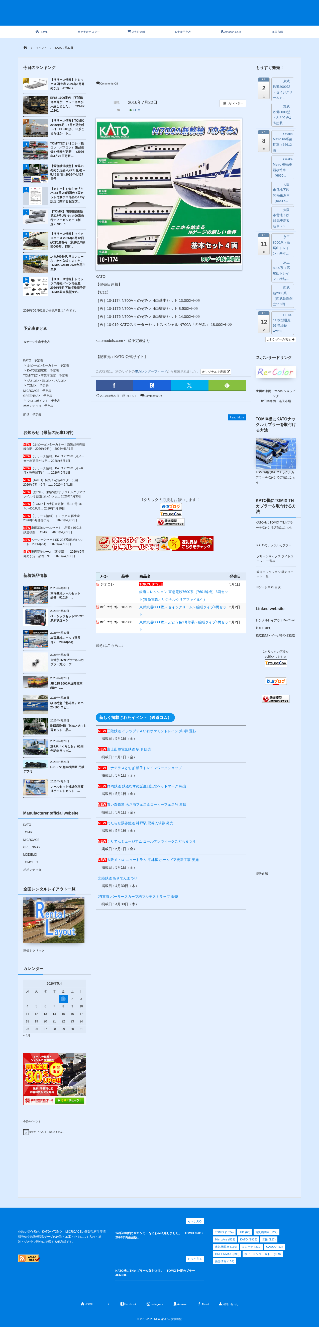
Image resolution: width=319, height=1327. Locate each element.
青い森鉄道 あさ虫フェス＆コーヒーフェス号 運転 (146, 804)
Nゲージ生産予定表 (37, 342)
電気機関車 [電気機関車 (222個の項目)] (266, 1232)
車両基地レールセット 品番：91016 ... (66, 596)
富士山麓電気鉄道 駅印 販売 (129, 749)
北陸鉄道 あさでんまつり (118, 878)
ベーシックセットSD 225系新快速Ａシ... (67, 618)
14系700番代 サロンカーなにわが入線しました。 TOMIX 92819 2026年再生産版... (159, 1235)
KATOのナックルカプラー (274, 545)
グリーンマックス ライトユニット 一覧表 (275, 558)
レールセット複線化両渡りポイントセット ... (66, 789)
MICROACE (31, 840)
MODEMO (30, 854)
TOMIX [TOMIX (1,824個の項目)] (224, 1232)
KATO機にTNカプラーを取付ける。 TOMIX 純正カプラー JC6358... (156, 1273)
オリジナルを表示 (216, 372)
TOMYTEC (30, 862)
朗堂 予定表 (32, 414)
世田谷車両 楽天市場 (276, 401)
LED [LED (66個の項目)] (245, 1232)
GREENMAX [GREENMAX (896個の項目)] (227, 1254)
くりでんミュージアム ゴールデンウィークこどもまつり (151, 841)
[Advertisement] (168, 15)
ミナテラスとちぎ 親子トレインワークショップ (144, 768)
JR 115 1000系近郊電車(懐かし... (66, 686)
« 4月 (27, 1035)
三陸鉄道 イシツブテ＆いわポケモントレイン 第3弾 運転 (151, 731)
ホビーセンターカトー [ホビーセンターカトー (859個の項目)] (262, 1254)
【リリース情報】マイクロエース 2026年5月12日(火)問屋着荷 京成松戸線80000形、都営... (67, 240)
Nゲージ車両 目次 (269, 587)
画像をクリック (53, 924)
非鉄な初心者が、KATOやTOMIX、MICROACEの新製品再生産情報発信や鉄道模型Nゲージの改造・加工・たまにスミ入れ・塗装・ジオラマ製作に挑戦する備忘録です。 (62, 1236)
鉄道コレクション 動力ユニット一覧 (275, 574)
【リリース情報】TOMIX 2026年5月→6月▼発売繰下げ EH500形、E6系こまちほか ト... (67, 127)
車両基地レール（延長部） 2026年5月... (65, 640)
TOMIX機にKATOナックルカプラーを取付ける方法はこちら (275, 477)
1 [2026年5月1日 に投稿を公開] (63, 999)
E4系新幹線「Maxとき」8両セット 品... (68, 728)
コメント (131, 395)
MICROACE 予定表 (37, 391)
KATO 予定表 (33, 360)
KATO (135, 110)
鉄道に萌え (263, 628)
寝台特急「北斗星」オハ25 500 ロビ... (66, 705)
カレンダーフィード (151, 371)
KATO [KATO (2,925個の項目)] (248, 1239)
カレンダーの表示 (280, 339)
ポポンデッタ (32, 869)
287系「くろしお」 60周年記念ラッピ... (67, 749)
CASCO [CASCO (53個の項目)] (274, 1246)
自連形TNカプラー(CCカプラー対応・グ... (67, 662)
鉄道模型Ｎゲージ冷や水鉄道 (275, 635)
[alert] (54, 1132)
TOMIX (28, 832)
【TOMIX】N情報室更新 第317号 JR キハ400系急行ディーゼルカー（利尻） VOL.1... (68, 218)
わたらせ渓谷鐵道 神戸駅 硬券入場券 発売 (140, 823)
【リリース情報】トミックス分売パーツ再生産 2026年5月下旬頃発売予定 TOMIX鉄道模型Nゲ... (68, 285)
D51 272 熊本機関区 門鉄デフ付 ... (53, 769)
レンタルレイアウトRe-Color (275, 620)
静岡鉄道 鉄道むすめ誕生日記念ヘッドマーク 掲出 (146, 786)
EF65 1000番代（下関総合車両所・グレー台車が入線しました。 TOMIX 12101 (67, 104)
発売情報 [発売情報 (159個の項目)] (224, 1261)
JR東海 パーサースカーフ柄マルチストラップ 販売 (138, 897)
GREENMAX (32, 847)
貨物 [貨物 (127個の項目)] (269, 1239)
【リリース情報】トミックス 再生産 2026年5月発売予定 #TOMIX (67, 84)
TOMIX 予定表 (38, 385)
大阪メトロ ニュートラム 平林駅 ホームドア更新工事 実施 (153, 860)
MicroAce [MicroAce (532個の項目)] (225, 1239)
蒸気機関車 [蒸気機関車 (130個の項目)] (226, 1246)
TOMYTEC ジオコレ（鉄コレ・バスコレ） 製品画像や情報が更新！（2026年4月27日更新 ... (67, 150)
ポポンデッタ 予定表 (38, 406)
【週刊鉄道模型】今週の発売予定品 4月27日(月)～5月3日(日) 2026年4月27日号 (67, 172)
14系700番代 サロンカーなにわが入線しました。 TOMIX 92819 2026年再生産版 (68, 263)
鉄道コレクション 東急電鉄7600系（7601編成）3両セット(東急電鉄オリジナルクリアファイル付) (183, 591)
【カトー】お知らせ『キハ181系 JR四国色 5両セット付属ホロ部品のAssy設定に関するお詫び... (67, 195)
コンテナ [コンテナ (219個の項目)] (251, 1246)
